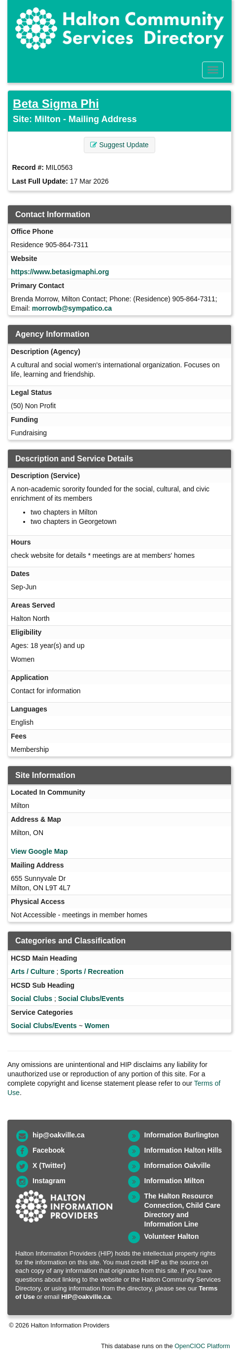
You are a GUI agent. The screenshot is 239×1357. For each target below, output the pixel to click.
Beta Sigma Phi (56, 103)
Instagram (49, 1181)
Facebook (49, 1150)
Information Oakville (177, 1165)
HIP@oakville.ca (85, 1296)
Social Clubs (31, 998)
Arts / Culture (33, 971)
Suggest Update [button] (119, 145)
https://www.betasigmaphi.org (60, 272)
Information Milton (174, 1181)
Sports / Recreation (91, 971)
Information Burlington (181, 1135)
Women (97, 1026)
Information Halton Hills (183, 1150)
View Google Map (39, 851)
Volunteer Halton (171, 1236)
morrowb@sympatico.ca (72, 308)
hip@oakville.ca (58, 1135)
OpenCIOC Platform (202, 1346)
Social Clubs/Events (91, 998)
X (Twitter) (49, 1165)
